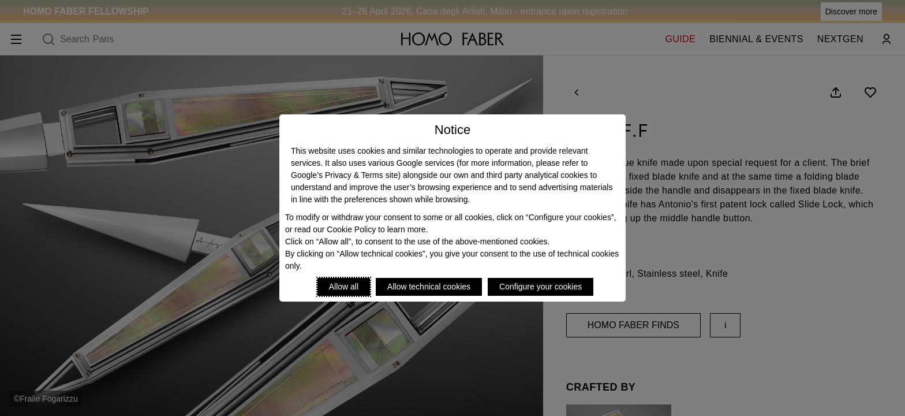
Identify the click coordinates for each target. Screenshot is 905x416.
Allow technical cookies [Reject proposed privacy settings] (428, 286)
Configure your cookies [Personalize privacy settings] (540, 286)
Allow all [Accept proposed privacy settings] (343, 286)
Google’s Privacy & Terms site (344, 175)
